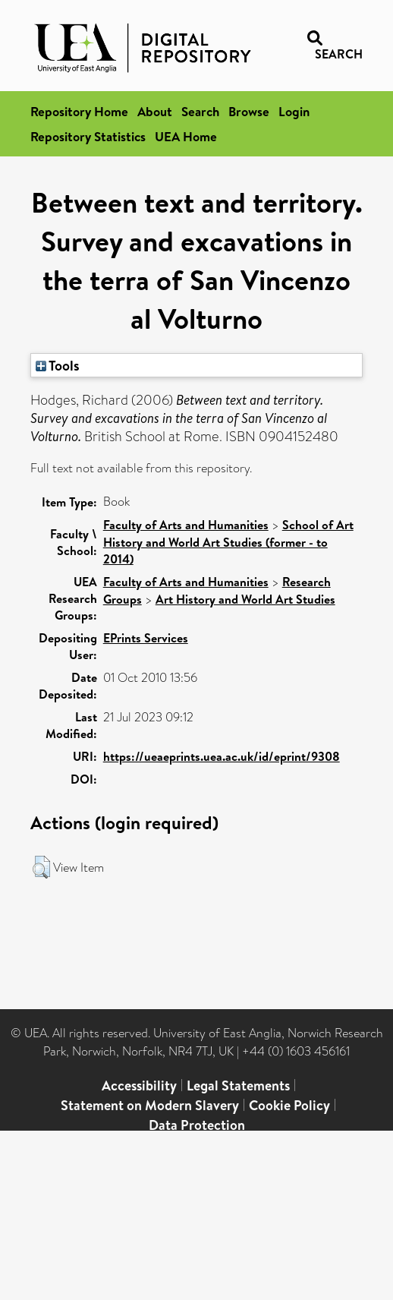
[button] (41, 867)
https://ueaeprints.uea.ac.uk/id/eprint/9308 (221, 756)
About (154, 111)
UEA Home (186, 136)
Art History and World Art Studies (245, 599)
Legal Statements (238, 1085)
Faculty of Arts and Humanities (186, 524)
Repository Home (79, 111)
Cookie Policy (289, 1105)
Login (294, 111)
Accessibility (139, 1085)
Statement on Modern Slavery (150, 1105)
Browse (248, 111)
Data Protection (197, 1124)
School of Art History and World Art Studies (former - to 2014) (228, 541)
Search (200, 111)
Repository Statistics (88, 136)
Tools (58, 365)
